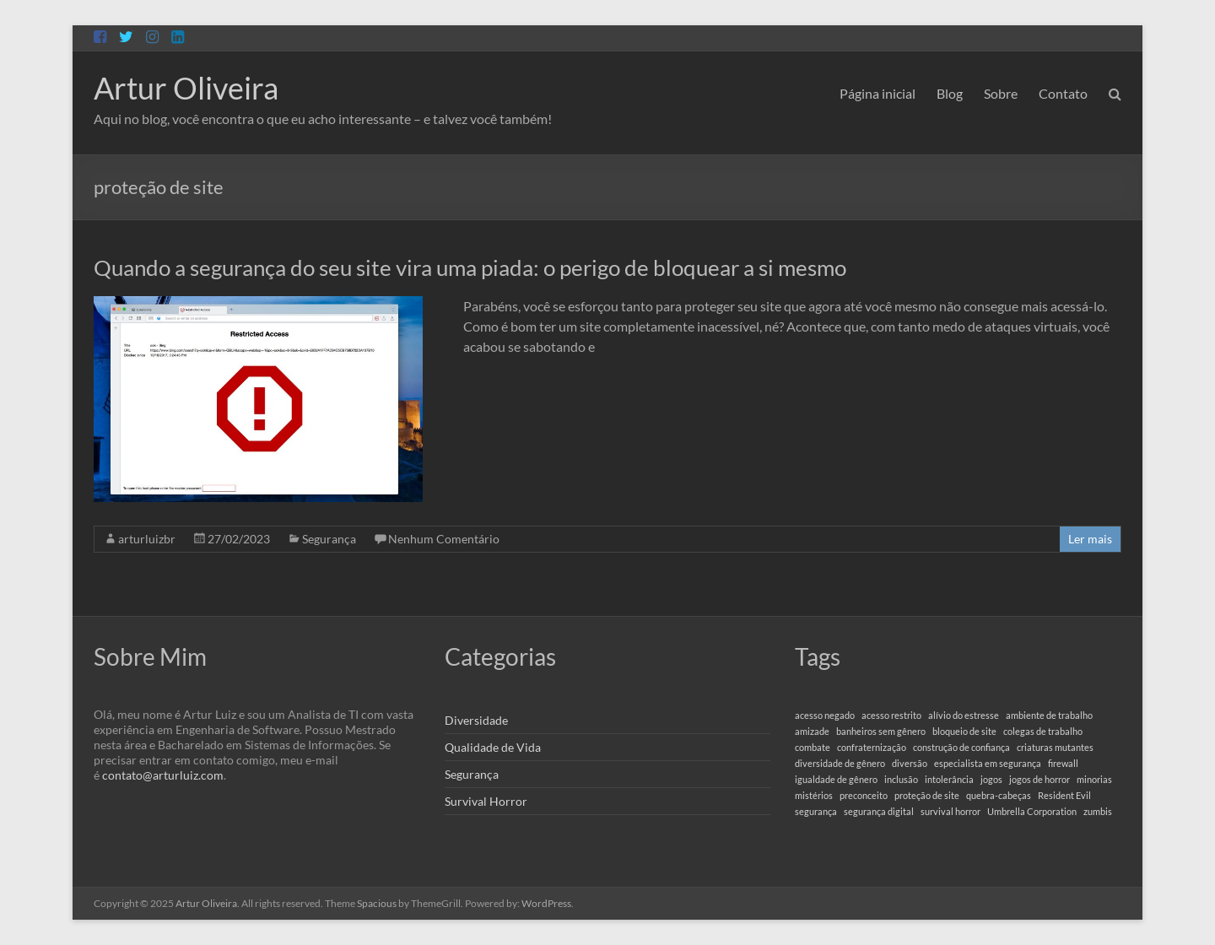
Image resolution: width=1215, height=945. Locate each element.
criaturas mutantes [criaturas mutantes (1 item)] (1055, 747)
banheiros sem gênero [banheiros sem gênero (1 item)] (881, 731)
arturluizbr (147, 539)
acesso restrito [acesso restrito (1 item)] (891, 715)
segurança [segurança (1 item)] (816, 811)
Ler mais (1090, 539)
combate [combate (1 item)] (812, 747)
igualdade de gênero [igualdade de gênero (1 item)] (836, 779)
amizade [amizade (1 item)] (812, 731)
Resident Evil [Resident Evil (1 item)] (1064, 795)
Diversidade (476, 720)
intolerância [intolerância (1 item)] (949, 779)
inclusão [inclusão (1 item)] (901, 779)
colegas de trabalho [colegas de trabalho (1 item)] (1043, 731)
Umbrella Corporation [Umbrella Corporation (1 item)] (1032, 811)
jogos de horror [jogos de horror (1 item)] (1039, 779)
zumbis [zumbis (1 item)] (1097, 811)
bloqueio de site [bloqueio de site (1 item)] (964, 731)
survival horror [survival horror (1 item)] (950, 811)
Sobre (1001, 93)
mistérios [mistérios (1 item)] (814, 795)
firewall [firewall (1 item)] (1063, 763)
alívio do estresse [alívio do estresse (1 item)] (963, 715)
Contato (1063, 93)
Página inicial (877, 93)
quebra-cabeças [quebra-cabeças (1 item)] (998, 795)
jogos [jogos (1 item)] (991, 779)
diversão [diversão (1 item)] (909, 763)
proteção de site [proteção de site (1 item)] (926, 795)
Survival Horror (486, 801)
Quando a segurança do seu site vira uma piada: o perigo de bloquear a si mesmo (470, 267)
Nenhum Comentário (444, 539)
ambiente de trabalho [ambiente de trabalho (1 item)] (1049, 715)
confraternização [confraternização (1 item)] (871, 747)
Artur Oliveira (186, 87)
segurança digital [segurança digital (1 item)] (879, 811)
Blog (950, 93)
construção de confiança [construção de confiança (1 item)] (961, 747)
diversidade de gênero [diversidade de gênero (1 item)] (840, 763)
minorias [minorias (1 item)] (1094, 779)
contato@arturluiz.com (163, 775)
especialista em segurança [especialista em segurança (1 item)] (987, 763)
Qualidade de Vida (493, 747)
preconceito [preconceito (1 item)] (864, 795)
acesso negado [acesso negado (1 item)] (825, 715)
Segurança (329, 539)
